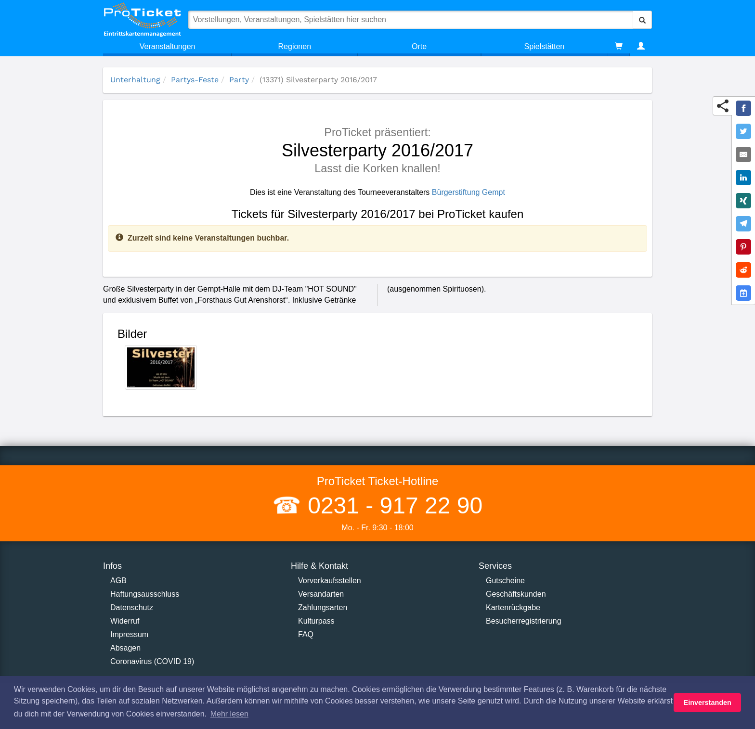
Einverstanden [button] (707, 702)
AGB (118, 580)
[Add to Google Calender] (743, 293)
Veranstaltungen (167, 46)
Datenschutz (131, 607)
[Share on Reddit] (743, 270)
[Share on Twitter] (743, 131)
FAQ (305, 634)
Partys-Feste (195, 79)
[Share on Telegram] (743, 223)
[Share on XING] (743, 200)
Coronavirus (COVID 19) (152, 661)
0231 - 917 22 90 (391, 505)
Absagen (125, 648)
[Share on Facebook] (743, 108)
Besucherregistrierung (523, 621)
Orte (419, 46)
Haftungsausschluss (144, 594)
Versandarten (321, 594)
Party (239, 79)
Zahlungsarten (322, 607)
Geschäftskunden (516, 594)
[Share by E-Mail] (743, 154)
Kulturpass (316, 621)
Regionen (295, 46)
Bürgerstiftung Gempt (468, 192)
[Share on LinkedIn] (743, 177)
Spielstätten (544, 46)
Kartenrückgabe (513, 607)
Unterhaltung (135, 79)
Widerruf (124, 621)
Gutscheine (505, 580)
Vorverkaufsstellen (329, 580)
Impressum (129, 634)
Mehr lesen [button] (229, 714)
